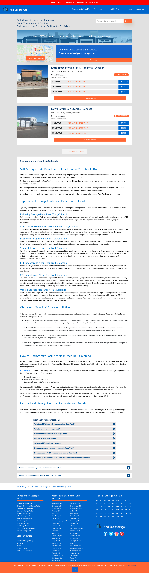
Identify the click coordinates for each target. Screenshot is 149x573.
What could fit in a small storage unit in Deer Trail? (74, 424)
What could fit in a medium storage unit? (74, 433)
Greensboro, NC (75, 506)
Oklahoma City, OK (76, 548)
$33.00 (124, 81)
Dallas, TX (55, 523)
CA (113, 500)
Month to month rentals (101, 36)
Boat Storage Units (23, 523)
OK (97, 513)
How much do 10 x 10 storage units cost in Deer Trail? (74, 453)
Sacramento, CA (57, 555)
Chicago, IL (55, 518)
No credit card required (71, 36)
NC (97, 510)
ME (109, 507)
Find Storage (22, 487)
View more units (90, 98)
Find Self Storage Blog (25, 541)
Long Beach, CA (57, 541)
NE (105, 510)
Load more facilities (74, 151)
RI (113, 513)
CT (122, 500)
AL (101, 500)
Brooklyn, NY (56, 516)
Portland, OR (74, 553)
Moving (19, 546)
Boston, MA (74, 513)
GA (101, 503)
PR (109, 513)
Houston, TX (56, 531)
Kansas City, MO (75, 536)
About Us (140, 9)
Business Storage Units (25, 511)
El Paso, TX (74, 526)
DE (130, 500)
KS (126, 503)
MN (117, 507)
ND (101, 510)
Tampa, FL (73, 558)
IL (117, 503)
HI (105, 503)
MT (130, 507)
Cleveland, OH (74, 518)
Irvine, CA (55, 533)
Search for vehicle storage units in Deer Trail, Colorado (74, 475)
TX (130, 513)
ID (113, 503)
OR (101, 513)
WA (109, 516)
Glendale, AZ (56, 506)
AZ (109, 500)
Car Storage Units (23, 521)
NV (122, 510)
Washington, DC (57, 560)
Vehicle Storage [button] (116, 9)
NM (117, 510)
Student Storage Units (24, 513)
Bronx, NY (73, 560)
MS (126, 507)
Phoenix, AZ (56, 553)
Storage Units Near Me (81, 9)
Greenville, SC (56, 508)
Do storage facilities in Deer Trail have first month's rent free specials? (74, 457)
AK (97, 500)
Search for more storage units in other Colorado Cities (74, 467)
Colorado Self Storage (39, 487)
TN (126, 513)
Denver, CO (56, 526)
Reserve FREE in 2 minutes (43, 36)
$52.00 (124, 86)
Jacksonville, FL (75, 533)
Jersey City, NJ (57, 536)
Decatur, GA (74, 523)
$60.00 (124, 128)
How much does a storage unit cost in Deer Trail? (74, 448)
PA (105, 513)
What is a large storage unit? (74, 438)
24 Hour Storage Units (25, 503)
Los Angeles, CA (75, 541)
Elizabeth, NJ (56, 528)
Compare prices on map (35, 58)
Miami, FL (73, 543)
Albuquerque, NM (76, 508)
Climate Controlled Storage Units (28, 506)
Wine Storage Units (24, 516)
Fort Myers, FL (57, 503)
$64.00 (124, 133)
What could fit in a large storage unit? (74, 443)
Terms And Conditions (24, 551)
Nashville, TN (56, 546)
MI (113, 507)
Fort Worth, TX (75, 503)
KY (130, 503)
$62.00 (124, 91)
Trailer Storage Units (24, 531)
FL (96, 503)
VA (101, 516)
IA (109, 503)
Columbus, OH (74, 521)
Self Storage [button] (99, 9)
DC (126, 500)
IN (121, 503)
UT (97, 516)
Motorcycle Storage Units (26, 528)
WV (117, 516)
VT (105, 516)
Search (128, 21)
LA (96, 507)
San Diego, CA (57, 558)
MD (105, 507)
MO (122, 507)
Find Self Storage (26, 370)
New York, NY (56, 548)
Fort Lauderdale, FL (76, 528)
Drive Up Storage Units (25, 508)
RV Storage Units (23, 526)
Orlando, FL (56, 550)
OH (130, 510)
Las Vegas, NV (74, 538)
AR (105, 500)
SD (121, 513)
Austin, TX (73, 511)
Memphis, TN (56, 543)
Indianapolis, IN (75, 531)
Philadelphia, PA (75, 550)
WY (122, 516)
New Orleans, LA (75, 546)
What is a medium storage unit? (74, 429)
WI (113, 516)
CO (117, 500)
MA (101, 507)
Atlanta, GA (56, 511)
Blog (130, 9)
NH (109, 510)
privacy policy (131, 565)
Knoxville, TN (56, 538)
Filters (94, 60)
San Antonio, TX (75, 555)
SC (117, 513)
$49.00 (124, 123)
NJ (113, 510)
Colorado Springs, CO (59, 521)
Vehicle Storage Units (24, 518)
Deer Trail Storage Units (61, 487)
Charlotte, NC (74, 516)
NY (126, 510)
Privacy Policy (22, 548)
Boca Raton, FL (57, 513)
